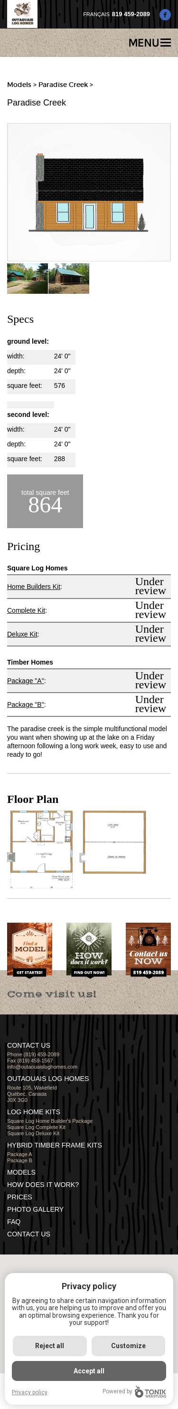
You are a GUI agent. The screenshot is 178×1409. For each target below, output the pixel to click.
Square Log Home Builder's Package (50, 1121)
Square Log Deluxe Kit (33, 1133)
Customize (128, 1346)
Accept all (89, 1371)
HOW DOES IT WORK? (43, 1184)
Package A (19, 1154)
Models (19, 84)
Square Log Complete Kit (36, 1127)
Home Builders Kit (33, 586)
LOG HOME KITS (33, 1112)
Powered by (134, 1392)
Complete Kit (26, 610)
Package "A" (25, 681)
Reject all (49, 1346)
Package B (19, 1160)
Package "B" (25, 704)
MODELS (21, 1172)
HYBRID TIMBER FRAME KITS (54, 1145)
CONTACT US (28, 1234)
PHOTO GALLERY (35, 1209)
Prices (19, 1197)
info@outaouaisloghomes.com (42, 1067)
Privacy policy (29, 1392)
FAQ (13, 1222)
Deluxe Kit (22, 634)
